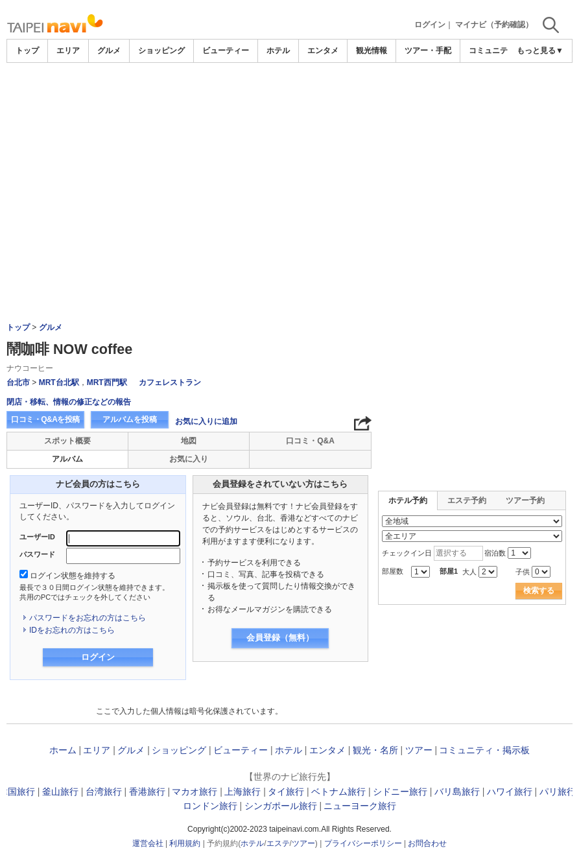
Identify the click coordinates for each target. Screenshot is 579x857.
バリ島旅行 (457, 791)
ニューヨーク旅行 (360, 806)
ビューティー (225, 50)
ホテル (278, 50)
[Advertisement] (290, 98)
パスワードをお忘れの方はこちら (87, 617)
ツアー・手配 (428, 50)
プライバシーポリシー (363, 843)
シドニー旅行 (400, 791)
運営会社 (147, 843)
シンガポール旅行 (280, 806)
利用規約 (184, 843)
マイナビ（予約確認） (494, 24)
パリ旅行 (557, 791)
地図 (188, 440)
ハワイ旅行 (509, 791)
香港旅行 (147, 791)
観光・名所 (375, 750)
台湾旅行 (104, 791)
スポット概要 (67, 440)
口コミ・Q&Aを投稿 (45, 419)
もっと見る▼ (540, 50)
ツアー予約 (525, 500)
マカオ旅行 (194, 791)
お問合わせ (427, 843)
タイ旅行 (286, 791)
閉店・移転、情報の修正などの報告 (68, 401)
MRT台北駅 (59, 382)
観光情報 (371, 50)
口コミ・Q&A (310, 440)
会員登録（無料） (280, 637)
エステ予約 (466, 500)
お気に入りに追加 (206, 421)
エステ (278, 843)
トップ (27, 50)
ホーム (63, 750)
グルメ (109, 50)
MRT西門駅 (107, 382)
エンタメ (322, 50)
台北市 (18, 382)
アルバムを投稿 (129, 419)
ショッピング (161, 50)
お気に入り (188, 459)
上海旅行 (242, 791)
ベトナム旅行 (338, 791)
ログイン (429, 24)
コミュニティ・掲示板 (484, 750)
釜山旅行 (60, 791)
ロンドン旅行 (210, 806)
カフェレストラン (170, 382)
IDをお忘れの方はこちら (72, 630)
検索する (538, 590)
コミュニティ (492, 50)
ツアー (418, 750)
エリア (68, 50)
